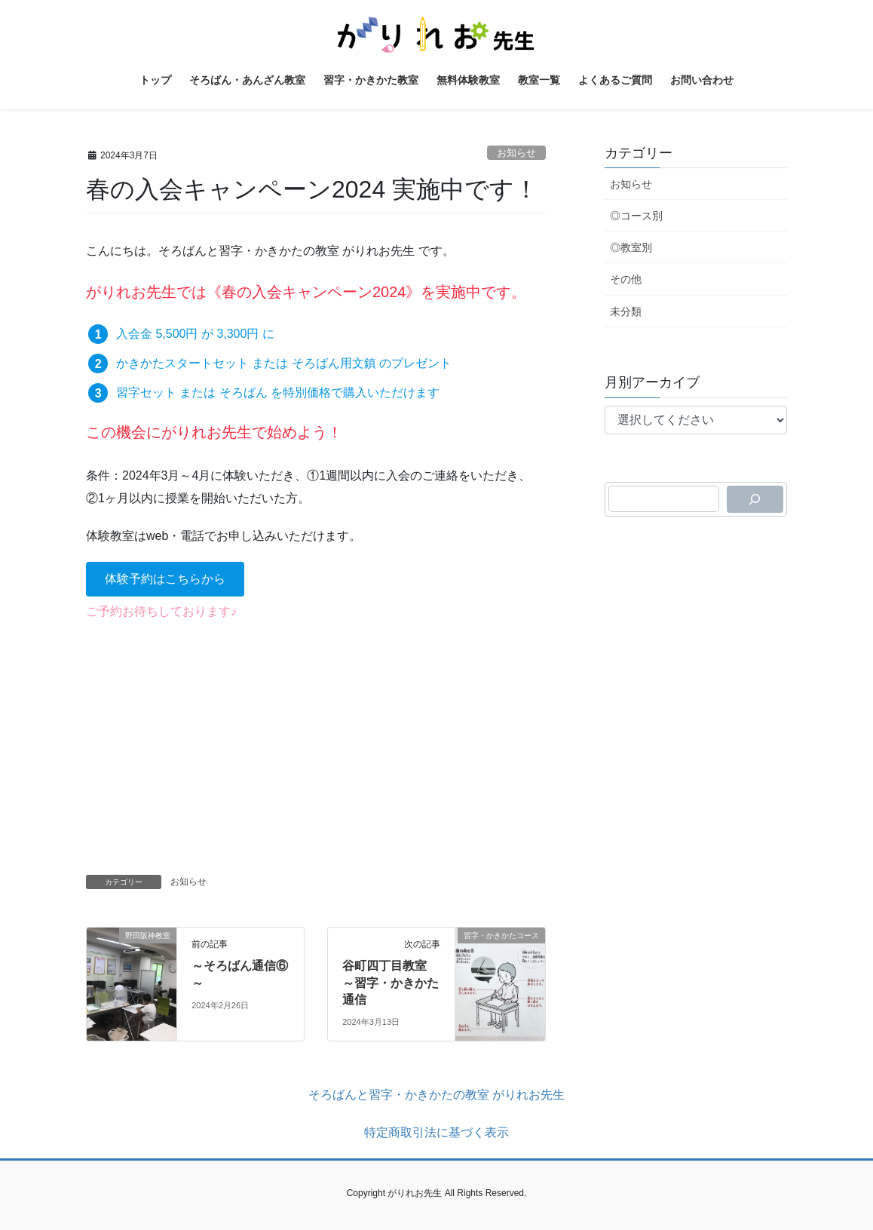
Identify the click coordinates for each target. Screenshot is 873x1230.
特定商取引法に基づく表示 (436, 1132)
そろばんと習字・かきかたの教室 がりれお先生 (436, 1094)
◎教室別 (631, 247)
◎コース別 (636, 216)
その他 (626, 279)
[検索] (755, 499)
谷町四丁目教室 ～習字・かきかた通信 (390, 982)
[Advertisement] (316, 742)
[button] (165, 579)
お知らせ (516, 152)
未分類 (626, 311)
